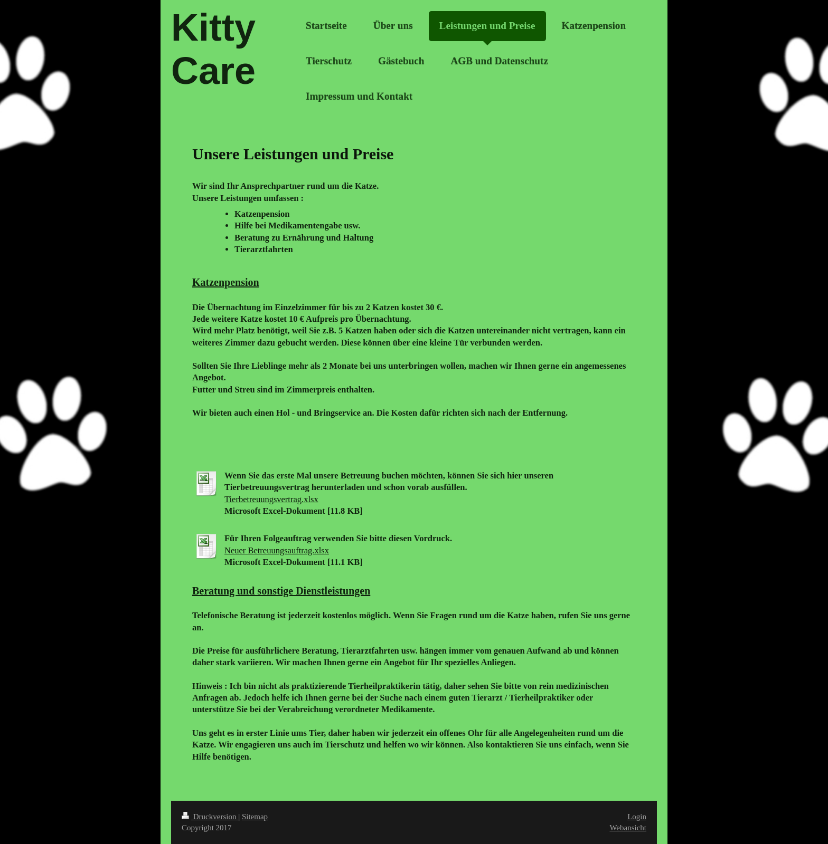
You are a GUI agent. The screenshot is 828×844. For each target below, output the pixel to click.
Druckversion (210, 816)
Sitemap (255, 816)
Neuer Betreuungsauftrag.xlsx (276, 550)
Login (636, 816)
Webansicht (627, 827)
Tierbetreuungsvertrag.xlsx (271, 499)
